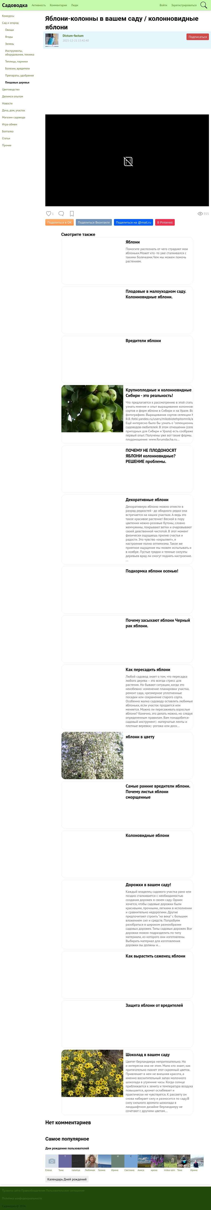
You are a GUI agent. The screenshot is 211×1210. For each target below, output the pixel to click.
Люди (74, 5)
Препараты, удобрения (19, 75)
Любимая (91, 1163)
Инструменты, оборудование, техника (19, 52)
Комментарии (58, 5)
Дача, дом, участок (13, 110)
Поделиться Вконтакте (94, 222)
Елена (52, 1163)
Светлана (131, 1163)
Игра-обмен (9, 124)
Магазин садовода (13, 117)
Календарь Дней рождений (67, 1179)
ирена (157, 1163)
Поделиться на (133, 222)
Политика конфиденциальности (22, 1198)
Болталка (7, 131)
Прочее (6, 145)
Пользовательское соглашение (65, 1190)
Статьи (6, 138)
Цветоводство (11, 89)
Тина (65, 1163)
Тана (183, 1163)
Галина (104, 1163)
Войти (163, 5)
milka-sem (170, 1163)
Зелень (9, 44)
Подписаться (198, 37)
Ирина (117, 1163)
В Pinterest (165, 222)
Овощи (9, 30)
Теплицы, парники (16, 61)
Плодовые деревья (17, 82)
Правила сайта (11, 1190)
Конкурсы (8, 16)
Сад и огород (10, 23)
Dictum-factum (73, 35)
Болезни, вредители (17, 68)
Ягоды (9, 37)
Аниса (144, 1163)
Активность (39, 5)
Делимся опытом (12, 96)
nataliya (78, 1163)
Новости (7, 103)
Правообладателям (33, 1190)
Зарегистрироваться (184, 5)
